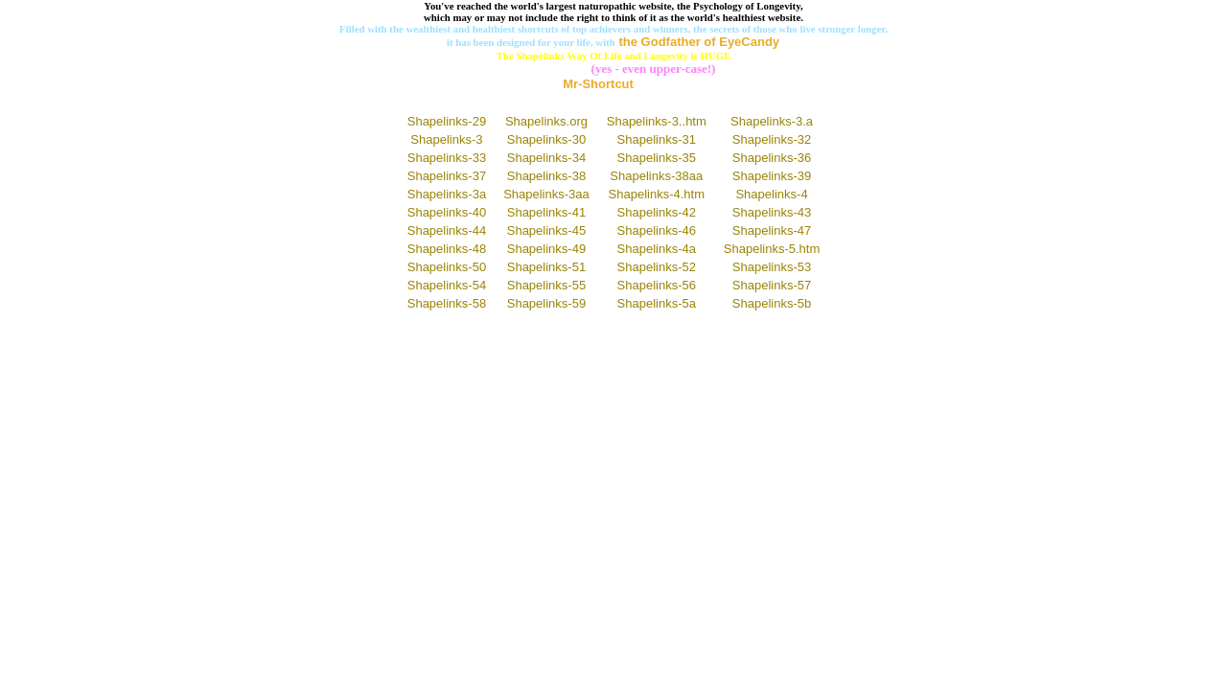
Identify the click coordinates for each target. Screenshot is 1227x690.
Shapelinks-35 (656, 157)
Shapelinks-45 (546, 230)
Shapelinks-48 (446, 249)
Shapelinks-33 (446, 157)
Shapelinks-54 (446, 285)
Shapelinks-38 (546, 176)
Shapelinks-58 (446, 303)
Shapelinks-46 (656, 230)
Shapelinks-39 (771, 176)
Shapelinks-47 (771, 230)
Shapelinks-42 (656, 212)
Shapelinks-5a (656, 303)
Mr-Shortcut (598, 84)
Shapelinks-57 (771, 285)
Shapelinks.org (546, 121)
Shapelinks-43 (771, 212)
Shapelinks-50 (446, 267)
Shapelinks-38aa (656, 176)
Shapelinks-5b (771, 303)
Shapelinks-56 (656, 285)
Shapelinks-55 (546, 285)
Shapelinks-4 (771, 194)
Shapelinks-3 (446, 139)
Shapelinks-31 (656, 139)
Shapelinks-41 (546, 212)
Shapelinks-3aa (546, 194)
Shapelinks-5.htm (772, 249)
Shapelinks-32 (771, 139)
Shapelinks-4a (656, 249)
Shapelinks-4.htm (657, 194)
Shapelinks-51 (546, 267)
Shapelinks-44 (446, 230)
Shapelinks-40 (446, 212)
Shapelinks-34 (546, 157)
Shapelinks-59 (546, 303)
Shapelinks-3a (446, 194)
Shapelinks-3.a (771, 121)
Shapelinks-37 (446, 176)
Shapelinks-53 (771, 267)
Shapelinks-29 (446, 121)
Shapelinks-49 (546, 249)
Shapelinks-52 (656, 267)
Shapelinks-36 (771, 157)
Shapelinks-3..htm (656, 121)
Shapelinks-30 (546, 139)
